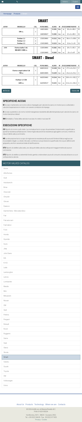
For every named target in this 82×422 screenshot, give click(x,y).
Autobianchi (8, 182)
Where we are (51, 404)
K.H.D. (6, 263)
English (75, 2)
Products (17, 14)
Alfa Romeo (8, 173)
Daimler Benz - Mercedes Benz (14, 211)
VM (5, 376)
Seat (5, 343)
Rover (6, 329)
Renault (6, 324)
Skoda (6, 91)
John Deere (8, 253)
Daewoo (7, 206)
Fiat (5, 216)
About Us (20, 404)
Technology (39, 404)
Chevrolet (7, 192)
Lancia (6, 277)
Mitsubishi (7, 296)
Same (6, 338)
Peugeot (7, 319)
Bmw (5, 187)
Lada (5, 267)
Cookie (44, 420)
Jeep (5, 249)
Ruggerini (7, 334)
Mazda (6, 286)
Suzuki (6, 366)
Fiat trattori (7, 225)
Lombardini (8, 282)
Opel (5, 310)
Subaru (75, 91)
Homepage (7, 14)
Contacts (61, 404)
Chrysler (7, 197)
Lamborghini (8, 272)
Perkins (6, 315)
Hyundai (7, 239)
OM (5, 305)
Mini (5, 291)
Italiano (65, 2)
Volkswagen (8, 381)
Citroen (6, 201)
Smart (6, 357)
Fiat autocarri (8, 220)
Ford (5, 230)
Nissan (6, 300)
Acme (6, 168)
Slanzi (6, 348)
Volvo (6, 385)
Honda (6, 234)
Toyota (6, 371)
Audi (5, 178)
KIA (5, 258)
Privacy (38, 420)
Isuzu (5, 244)
